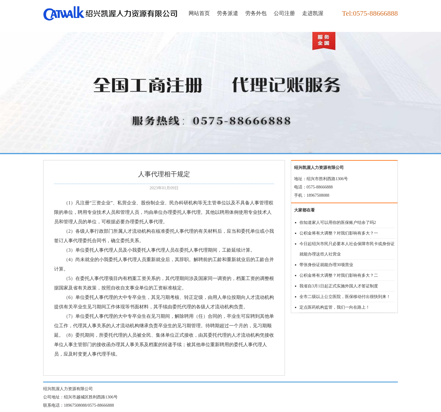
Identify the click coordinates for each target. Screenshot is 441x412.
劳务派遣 (227, 13)
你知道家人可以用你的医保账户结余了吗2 (337, 222)
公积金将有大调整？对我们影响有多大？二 (338, 275)
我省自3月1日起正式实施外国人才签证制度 (338, 286)
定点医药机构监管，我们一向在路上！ (334, 307)
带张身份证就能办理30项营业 (326, 265)
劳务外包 (256, 13)
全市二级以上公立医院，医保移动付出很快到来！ (344, 296)
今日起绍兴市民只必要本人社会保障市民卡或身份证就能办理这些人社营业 (347, 249)
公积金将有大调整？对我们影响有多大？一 (338, 233)
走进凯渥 (312, 13)
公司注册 (284, 13)
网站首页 (199, 13)
